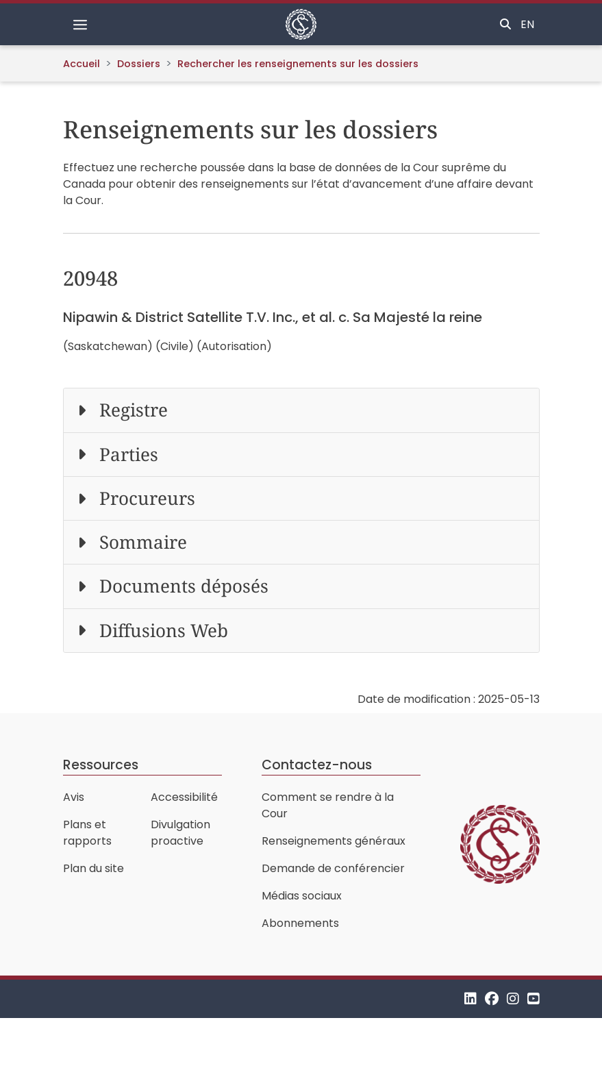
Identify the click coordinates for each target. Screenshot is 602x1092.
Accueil (81, 64)
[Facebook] (492, 998)
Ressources (100, 765)
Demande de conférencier (333, 868)
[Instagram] (513, 998)
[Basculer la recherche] (505, 25)
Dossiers (138, 64)
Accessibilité (184, 797)
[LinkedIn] (470, 998)
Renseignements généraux (333, 841)
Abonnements (300, 923)
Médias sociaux (302, 896)
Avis (73, 797)
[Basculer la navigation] (80, 24)
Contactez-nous (317, 765)
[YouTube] (533, 998)
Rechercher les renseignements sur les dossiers (297, 64)
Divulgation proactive (180, 833)
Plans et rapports (87, 833)
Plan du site (93, 868)
